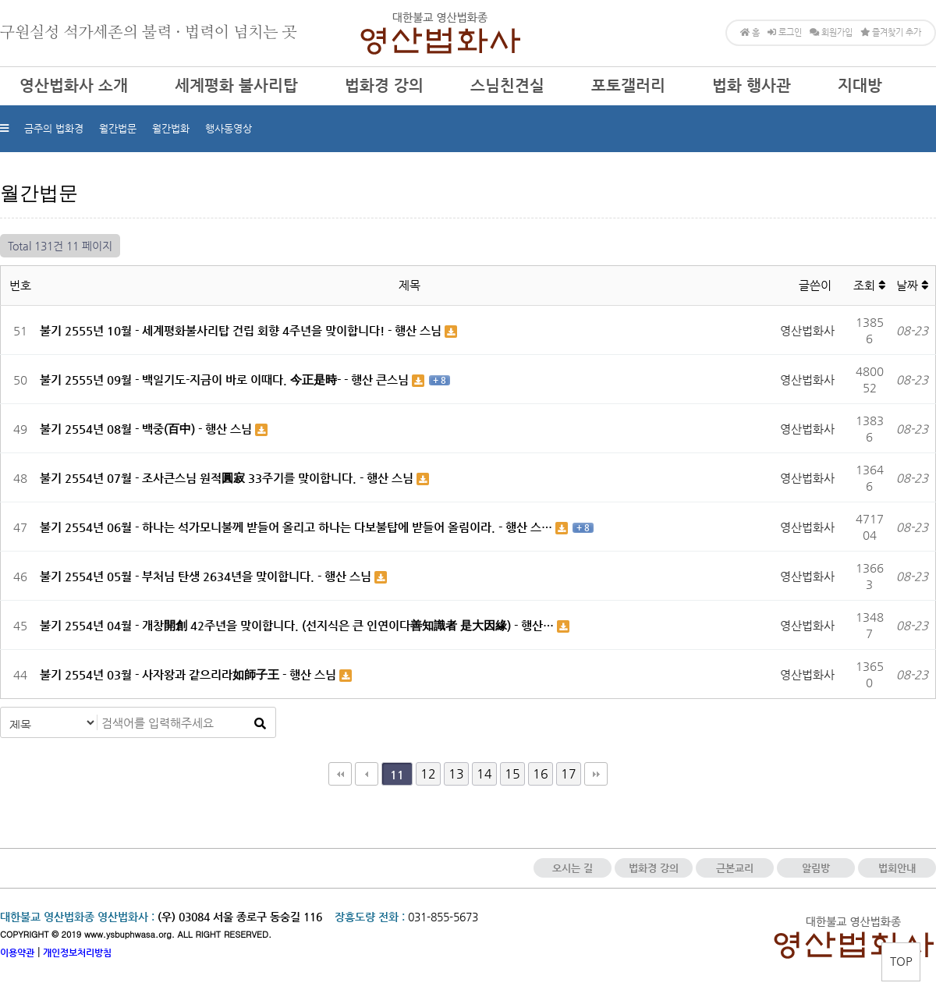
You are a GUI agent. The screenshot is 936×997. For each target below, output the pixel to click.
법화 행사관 (751, 85)
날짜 (912, 285)
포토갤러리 (628, 85)
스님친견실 (507, 85)
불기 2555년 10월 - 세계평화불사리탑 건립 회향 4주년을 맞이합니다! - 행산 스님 (242, 330)
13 (456, 773)
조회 (869, 285)
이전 (366, 774)
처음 (340, 774)
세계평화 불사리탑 (236, 85)
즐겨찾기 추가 (890, 32)
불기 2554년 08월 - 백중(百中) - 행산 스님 (147, 428)
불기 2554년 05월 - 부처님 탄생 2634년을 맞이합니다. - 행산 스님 (207, 576)
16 (540, 773)
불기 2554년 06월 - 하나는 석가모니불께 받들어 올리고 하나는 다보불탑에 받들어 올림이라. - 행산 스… (297, 527)
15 (512, 773)
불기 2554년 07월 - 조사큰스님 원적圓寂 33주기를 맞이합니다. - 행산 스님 (228, 477)
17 (568, 773)
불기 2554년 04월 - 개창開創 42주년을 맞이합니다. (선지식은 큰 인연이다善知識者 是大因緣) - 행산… (298, 625)
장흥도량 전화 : (370, 916)
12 (428, 773)
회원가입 (831, 32)
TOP (901, 960)
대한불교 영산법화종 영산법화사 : (77, 916)
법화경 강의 (384, 85)
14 (484, 773)
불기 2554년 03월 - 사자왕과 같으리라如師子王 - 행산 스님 (189, 674)
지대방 (860, 85)
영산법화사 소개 (74, 85)
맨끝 (596, 774)
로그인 (785, 32)
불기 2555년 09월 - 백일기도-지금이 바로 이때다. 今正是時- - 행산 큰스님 (226, 379)
